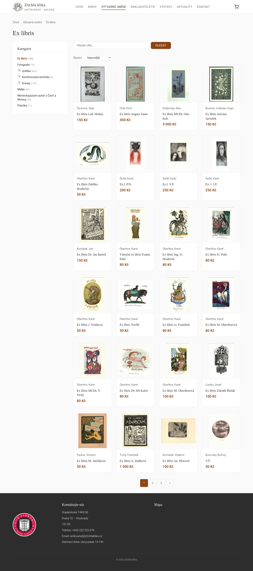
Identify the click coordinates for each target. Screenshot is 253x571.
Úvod (79, 6)
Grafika (29, 71)
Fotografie (25, 64)
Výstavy (166, 6)
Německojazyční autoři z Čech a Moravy (36, 97)
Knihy (92, 6)
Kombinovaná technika (37, 77)
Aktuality (184, 6)
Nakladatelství (143, 6)
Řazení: (77, 57)
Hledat (161, 45)
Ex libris (25, 58)
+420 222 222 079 (83, 530)
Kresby (29, 83)
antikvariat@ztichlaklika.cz (86, 536)
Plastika (24, 105)
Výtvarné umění (113, 6)
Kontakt (203, 6)
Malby (23, 89)
